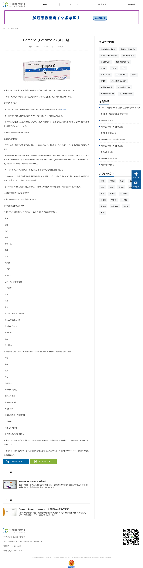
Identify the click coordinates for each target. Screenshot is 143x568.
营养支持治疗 (105, 62)
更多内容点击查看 (125, 94)
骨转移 (134, 75)
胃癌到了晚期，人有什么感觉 (112, 127)
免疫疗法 (96, 557)
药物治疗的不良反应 (128, 49)
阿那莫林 (91, 557)
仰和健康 (60, 47)
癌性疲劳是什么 (128, 56)
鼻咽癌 (112, 181)
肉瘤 (102, 213)
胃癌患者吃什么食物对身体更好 (113, 139)
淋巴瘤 (126, 206)
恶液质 (113, 68)
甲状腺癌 (114, 206)
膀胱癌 (112, 194)
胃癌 (131, 181)
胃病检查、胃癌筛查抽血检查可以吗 (114, 114)
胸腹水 (103, 68)
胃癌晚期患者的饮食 (108, 133)
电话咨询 (136, 177)
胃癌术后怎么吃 (107, 152)
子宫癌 (124, 200)
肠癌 (102, 187)
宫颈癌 (113, 200)
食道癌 (121, 187)
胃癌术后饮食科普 (107, 165)
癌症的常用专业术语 (108, 49)
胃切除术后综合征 (124, 87)
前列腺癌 (123, 194)
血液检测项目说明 (107, 94)
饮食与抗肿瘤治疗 (122, 62)
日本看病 (86, 557)
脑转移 (103, 81)
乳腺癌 (63, 109)
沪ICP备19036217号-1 (71, 557)
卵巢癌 (103, 200)
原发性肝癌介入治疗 (118, 81)
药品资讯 (14, 28)
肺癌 (102, 181)
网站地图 (80, 557)
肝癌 (111, 187)
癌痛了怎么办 (105, 75)
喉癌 (122, 181)
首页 (4, 28)
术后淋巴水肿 (121, 75)
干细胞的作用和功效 (105, 557)
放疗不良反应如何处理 (109, 56)
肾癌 (102, 194)
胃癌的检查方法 (107, 120)
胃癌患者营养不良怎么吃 (110, 158)
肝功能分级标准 (106, 87)
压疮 (123, 68)
